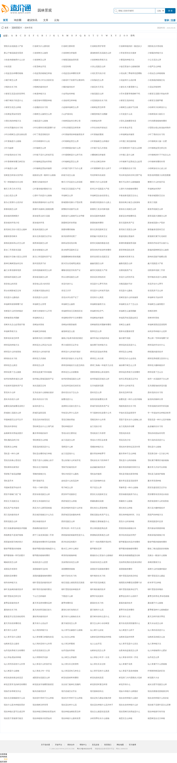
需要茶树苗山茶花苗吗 (99, 372)
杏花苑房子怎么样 (155, 290)
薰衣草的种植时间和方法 (129, 467)
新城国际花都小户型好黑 (71, 202)
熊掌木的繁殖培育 (126, 331)
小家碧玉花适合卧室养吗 (14, 94)
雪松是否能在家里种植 (128, 474)
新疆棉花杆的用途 (69, 223)
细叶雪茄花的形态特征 (128, 576)
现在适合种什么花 (69, 705)
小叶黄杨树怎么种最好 (99, 141)
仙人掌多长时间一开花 (128, 657)
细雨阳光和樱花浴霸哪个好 (130, 582)
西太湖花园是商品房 (98, 528)
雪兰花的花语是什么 (156, 440)
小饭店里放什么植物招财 (129, 66)
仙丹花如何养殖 (68, 650)
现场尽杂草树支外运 (12, 691)
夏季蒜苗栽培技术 (11, 603)
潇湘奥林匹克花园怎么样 (100, 53)
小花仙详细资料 (154, 87)
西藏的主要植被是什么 (99, 521)
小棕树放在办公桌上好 (157, 168)
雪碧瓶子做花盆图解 (12, 474)
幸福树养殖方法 (10, 331)
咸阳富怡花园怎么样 (41, 678)
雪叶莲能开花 (38, 481)
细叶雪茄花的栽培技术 (42, 582)
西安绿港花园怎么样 (41, 494)
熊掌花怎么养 (96, 331)
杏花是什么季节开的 (98, 284)
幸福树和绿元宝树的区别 (71, 311)
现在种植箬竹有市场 (156, 711)
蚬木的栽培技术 (39, 691)
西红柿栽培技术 (39, 521)
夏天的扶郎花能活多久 (42, 610)
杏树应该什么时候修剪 (128, 297)
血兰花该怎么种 (68, 440)
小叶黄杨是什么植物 (12, 141)
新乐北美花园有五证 (98, 229)
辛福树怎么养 (67, 195)
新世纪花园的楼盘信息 (99, 243)
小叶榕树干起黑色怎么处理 (130, 161)
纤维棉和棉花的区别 (156, 671)
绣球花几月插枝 (39, 358)
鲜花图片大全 (153, 678)
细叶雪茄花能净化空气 (128, 589)
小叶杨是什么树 (10, 168)
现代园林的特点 (97, 691)
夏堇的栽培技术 (125, 603)
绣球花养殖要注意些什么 (158, 358)
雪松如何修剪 (96, 474)
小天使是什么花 (125, 114)
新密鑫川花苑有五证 (98, 236)
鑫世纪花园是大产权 (98, 270)
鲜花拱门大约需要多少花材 (130, 678)
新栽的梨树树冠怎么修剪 (158, 250)
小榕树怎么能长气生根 (128, 107)
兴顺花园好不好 (125, 284)
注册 (173, 20)
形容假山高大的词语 (41, 284)
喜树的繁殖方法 (154, 562)
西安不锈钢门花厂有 (12, 494)
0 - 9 (126, 36)
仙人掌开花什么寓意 (12, 637)
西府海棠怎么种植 (69, 501)
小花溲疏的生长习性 (98, 100)
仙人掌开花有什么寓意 (99, 671)
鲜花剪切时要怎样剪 (98, 684)
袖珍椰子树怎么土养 (127, 365)
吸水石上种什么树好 (70, 548)
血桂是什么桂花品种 (70, 481)
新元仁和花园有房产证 (42, 257)
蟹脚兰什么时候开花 (156, 182)
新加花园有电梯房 (97, 216)
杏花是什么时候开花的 (99, 290)
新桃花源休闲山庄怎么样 (14, 243)
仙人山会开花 (96, 644)
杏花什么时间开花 (126, 277)
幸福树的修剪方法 (97, 304)
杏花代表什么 (67, 284)
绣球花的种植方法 (11, 345)
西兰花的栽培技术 (11, 515)
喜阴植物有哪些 (125, 569)
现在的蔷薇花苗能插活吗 (158, 691)
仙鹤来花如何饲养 (126, 637)
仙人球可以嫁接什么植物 (71, 630)
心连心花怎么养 (10, 195)
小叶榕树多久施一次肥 (157, 141)
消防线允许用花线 (155, 46)
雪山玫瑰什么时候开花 (71, 460)
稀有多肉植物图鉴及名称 (129, 555)
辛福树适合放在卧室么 (99, 195)
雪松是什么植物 (154, 447)
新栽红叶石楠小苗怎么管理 (15, 257)
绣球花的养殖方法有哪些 (129, 372)
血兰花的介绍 (96, 426)
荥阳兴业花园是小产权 (13, 46)
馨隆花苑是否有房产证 (71, 270)
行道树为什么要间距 (41, 46)
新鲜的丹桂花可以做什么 (158, 243)
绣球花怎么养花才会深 (42, 345)
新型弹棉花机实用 (126, 250)
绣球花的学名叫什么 (156, 345)
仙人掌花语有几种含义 (71, 671)
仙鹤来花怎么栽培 (11, 644)
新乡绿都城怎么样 (40, 250)
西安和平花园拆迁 (69, 494)
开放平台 (58, 745)
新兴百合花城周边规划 (71, 263)
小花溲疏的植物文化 (156, 80)
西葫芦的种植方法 (155, 515)
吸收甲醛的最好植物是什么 (44, 548)
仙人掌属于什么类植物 (157, 664)
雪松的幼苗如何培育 (156, 433)
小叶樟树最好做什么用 (71, 148)
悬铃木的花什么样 (11, 399)
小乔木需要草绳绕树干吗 (129, 94)
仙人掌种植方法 (154, 644)
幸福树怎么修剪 (68, 304)
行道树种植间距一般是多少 (130, 46)
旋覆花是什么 (67, 399)
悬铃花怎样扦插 (125, 392)
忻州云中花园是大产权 (99, 189)
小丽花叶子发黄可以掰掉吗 (72, 80)
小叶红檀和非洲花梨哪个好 (44, 128)
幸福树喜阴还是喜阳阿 (157, 324)
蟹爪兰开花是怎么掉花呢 (71, 182)
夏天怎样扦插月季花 (156, 616)
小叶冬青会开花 (125, 128)
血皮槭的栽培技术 (97, 467)
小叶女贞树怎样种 (97, 161)
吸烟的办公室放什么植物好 (101, 555)
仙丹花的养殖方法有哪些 (14, 650)
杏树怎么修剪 (124, 324)
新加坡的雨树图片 (11, 216)
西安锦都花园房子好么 (128, 494)
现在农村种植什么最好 (128, 698)
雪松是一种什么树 (11, 453)
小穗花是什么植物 (40, 121)
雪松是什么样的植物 (127, 460)
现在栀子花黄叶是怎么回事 (159, 705)
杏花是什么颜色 (125, 290)
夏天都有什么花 (97, 610)
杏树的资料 (152, 311)
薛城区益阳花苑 (39, 413)
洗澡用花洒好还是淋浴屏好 (130, 562)
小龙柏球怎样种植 (69, 100)
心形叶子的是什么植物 (42, 195)
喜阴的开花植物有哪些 (99, 569)
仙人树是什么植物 (11, 671)
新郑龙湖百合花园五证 (99, 257)
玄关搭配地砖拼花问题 (157, 386)
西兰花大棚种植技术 (156, 508)
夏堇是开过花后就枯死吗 (14, 616)
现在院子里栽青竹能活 (13, 718)
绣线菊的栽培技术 (155, 352)
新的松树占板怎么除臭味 (129, 202)
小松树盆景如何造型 (12, 114)
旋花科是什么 (38, 406)
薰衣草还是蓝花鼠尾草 (128, 481)
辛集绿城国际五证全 (156, 195)
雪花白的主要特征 (69, 433)
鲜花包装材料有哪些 (70, 678)
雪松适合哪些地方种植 (42, 453)
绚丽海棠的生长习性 (127, 406)
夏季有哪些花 (67, 603)
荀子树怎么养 (67, 487)
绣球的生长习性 (10, 358)
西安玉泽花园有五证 (41, 501)
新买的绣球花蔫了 (69, 236)
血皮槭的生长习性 (155, 426)
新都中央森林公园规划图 (43, 209)
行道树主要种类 (68, 46)
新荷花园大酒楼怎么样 (157, 216)
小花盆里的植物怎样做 (42, 73)
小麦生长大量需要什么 (128, 87)
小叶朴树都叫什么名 (41, 141)
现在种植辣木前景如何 (42, 718)
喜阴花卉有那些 (10, 569)
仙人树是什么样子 (126, 630)
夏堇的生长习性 (97, 603)
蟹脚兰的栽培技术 (40, 182)
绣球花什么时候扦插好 (71, 352)
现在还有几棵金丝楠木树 (100, 698)
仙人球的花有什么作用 (42, 644)
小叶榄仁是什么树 (126, 155)
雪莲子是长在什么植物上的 (130, 419)
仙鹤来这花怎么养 (97, 650)
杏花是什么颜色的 (11, 297)
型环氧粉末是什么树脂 (157, 277)
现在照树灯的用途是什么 (129, 711)
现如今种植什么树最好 (128, 691)
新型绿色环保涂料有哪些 (100, 250)
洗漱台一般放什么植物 (157, 555)
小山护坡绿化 (67, 114)
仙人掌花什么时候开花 (42, 664)
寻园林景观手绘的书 (12, 487)
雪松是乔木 (8, 481)
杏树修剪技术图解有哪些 (100, 324)
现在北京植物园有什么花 (14, 698)
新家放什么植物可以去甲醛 (72, 216)
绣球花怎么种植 (125, 352)
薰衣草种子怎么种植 (127, 453)
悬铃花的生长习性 (155, 392)
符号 (133, 36)
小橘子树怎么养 (10, 80)
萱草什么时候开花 (126, 386)
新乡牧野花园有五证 (70, 250)
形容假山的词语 (10, 284)
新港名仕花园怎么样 (127, 209)
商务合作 (70, 745)
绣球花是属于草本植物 (42, 372)
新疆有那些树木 (10, 236)
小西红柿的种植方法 (12, 121)
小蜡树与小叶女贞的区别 (43, 80)
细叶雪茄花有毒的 (155, 589)
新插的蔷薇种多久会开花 (43, 202)
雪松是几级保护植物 (156, 474)
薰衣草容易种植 (154, 481)
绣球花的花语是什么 (127, 345)
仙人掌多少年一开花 (41, 671)
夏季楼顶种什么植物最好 (158, 610)
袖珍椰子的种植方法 (98, 345)
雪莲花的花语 (124, 433)
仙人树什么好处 (97, 630)
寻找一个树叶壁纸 (40, 487)
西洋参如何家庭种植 (156, 528)
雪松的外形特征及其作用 (129, 447)
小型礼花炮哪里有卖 (127, 121)
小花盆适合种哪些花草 (71, 73)
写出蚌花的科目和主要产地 (130, 175)
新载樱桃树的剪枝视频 (71, 257)
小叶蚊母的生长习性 (12, 155)
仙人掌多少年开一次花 (99, 657)
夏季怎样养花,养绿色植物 (158, 596)
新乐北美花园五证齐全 (42, 236)
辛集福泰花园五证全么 (128, 195)
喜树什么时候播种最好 (157, 569)
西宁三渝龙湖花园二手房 (43, 535)
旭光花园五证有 (39, 386)
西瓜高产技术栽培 (11, 508)
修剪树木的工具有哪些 (42, 338)
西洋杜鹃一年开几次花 (71, 528)
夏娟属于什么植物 (155, 603)
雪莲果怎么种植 (10, 447)
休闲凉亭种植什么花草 (157, 331)
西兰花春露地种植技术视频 (15, 528)
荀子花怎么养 (96, 487)
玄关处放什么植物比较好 (43, 392)
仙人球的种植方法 (40, 630)
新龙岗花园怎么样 (40, 229)
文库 (45, 20)
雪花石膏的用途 (68, 419)
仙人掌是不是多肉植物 (128, 671)
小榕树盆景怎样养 (97, 107)
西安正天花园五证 (11, 501)
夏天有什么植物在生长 (71, 616)
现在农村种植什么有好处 (158, 698)
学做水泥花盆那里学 (127, 413)
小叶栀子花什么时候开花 (43, 155)
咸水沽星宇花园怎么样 (157, 684)
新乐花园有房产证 (126, 223)
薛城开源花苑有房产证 (99, 406)
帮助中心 (83, 745)
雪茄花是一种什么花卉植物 (159, 419)
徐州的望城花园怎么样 (71, 379)
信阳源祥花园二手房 (156, 270)
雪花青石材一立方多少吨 (158, 453)
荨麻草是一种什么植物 (128, 487)
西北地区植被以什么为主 (43, 515)
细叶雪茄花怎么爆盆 (156, 576)
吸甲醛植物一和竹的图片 (14, 555)
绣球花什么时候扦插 (41, 352)
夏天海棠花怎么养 (69, 623)
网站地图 (120, 745)
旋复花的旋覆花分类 (98, 399)
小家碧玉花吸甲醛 (155, 100)
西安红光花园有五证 (98, 494)
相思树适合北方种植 (156, 718)
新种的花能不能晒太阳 (157, 257)
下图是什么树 (67, 596)
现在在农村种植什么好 (128, 705)
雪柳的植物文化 (39, 474)
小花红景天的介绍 (97, 73)
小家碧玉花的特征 (126, 100)
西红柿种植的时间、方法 (129, 515)
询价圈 (17, 20)
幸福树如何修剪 (97, 318)
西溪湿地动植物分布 (127, 528)
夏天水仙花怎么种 (155, 623)
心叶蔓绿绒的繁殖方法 (42, 189)
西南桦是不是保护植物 (13, 535)
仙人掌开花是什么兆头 (128, 644)
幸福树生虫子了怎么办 (128, 304)
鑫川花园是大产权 (155, 263)
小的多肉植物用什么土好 (14, 60)
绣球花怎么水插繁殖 (70, 372)
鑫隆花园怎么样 (125, 263)
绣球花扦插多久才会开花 (71, 358)
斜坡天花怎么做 (68, 175)
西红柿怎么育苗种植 (98, 508)
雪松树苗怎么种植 (40, 440)
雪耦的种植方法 (97, 447)
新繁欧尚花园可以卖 (70, 209)
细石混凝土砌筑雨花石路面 (72, 582)
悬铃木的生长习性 (40, 399)
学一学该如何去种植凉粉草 (159, 413)
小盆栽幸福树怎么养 (70, 107)
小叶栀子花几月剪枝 (98, 148)
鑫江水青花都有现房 (12, 270)
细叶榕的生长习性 (97, 576)
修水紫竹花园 (124, 338)
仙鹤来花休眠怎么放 (156, 637)
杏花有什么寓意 (97, 297)
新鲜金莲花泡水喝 (69, 243)
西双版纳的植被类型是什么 (72, 535)
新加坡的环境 (38, 223)
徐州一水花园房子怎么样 (158, 379)
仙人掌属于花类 (125, 664)
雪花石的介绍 (124, 440)
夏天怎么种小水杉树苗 (99, 623)
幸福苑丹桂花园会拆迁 (128, 318)
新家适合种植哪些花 (127, 216)
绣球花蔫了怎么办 (155, 372)
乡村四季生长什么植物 (99, 718)
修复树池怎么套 (68, 331)
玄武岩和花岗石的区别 (71, 386)
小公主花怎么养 (154, 60)
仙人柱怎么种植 (68, 637)
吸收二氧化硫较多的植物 (158, 548)
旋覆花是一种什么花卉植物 (130, 399)
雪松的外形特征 (10, 426)
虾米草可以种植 (154, 582)
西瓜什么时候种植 (126, 521)
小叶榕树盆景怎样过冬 (157, 148)
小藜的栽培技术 (68, 87)
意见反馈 (95, 745)
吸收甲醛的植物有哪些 (157, 542)
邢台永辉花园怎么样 (70, 277)
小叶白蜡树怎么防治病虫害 (15, 134)
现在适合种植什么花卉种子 (101, 705)
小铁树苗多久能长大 (156, 114)
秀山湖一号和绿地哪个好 (158, 338)
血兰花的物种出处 (97, 481)
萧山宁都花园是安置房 (13, 53)
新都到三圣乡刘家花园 (99, 209)
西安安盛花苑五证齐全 (157, 487)
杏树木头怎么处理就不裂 (14, 324)
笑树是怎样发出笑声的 (13, 175)
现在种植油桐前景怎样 (71, 711)
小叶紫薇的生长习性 (127, 168)
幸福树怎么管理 (39, 304)
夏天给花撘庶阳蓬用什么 (129, 623)
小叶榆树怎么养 (39, 148)
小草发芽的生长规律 (127, 53)
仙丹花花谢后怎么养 (41, 650)
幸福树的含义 (38, 318)
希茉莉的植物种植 (69, 555)
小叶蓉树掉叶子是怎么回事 (130, 148)
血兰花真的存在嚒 (126, 426)
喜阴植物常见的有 (40, 569)
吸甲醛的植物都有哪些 (128, 548)
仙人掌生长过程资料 (70, 664)
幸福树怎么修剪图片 (156, 304)
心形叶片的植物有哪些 (128, 189)
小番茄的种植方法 (126, 60)
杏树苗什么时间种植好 (13, 311)
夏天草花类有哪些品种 (42, 603)
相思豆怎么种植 (125, 718)
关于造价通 (45, 745)
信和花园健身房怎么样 (42, 270)
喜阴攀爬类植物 (68, 569)
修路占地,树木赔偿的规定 (72, 338)
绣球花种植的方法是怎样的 (72, 365)
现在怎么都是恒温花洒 (99, 711)
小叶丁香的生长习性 (156, 134)
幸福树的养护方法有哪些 (71, 318)
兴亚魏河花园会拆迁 (41, 290)
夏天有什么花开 (10, 630)
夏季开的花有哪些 (126, 610)
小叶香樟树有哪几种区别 (14, 161)
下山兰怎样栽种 (39, 596)
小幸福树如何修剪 (126, 134)
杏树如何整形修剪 (69, 324)
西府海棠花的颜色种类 (71, 515)
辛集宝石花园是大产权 (71, 189)
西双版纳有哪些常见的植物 (44, 542)
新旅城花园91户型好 (156, 223)
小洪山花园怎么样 (97, 66)
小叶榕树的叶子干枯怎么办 (159, 155)
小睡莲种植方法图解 (98, 114)
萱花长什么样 (9, 392)
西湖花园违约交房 (155, 521)
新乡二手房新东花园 (12, 250)
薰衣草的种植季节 (97, 453)
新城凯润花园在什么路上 (100, 202)
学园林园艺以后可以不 (13, 419)
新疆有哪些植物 (68, 229)
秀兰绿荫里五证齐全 (70, 345)
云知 (56, 20)
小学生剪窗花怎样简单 (71, 128)
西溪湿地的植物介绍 (156, 535)
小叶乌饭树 (8, 148)
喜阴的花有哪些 (10, 576)
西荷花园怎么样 (10, 521)
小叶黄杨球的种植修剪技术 (72, 134)
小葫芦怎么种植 (154, 66)
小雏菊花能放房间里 (70, 60)
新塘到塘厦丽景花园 (127, 243)
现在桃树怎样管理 (40, 705)
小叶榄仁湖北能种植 (127, 141)
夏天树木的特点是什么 (99, 616)
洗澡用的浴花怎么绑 (70, 562)
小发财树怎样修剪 (69, 53)
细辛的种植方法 (10, 582)
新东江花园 (152, 202)
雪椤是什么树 (67, 447)
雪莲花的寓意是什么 (41, 447)
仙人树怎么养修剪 (69, 657)
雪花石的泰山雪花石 (12, 460)
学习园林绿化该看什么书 (100, 413)
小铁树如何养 (96, 121)
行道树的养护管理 (97, 46)
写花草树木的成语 (97, 175)
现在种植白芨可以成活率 (14, 711)
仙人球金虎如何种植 (12, 657)
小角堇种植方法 (39, 94)
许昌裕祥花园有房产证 (13, 386)
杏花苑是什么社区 (40, 297)
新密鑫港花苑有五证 (156, 229)
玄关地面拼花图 (97, 386)
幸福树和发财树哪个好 (13, 304)
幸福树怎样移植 (39, 331)
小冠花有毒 (66, 66)
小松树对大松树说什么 (157, 107)
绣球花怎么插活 (10, 365)
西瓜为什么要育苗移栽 (42, 508)
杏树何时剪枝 (153, 318)
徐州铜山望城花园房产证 (43, 379)
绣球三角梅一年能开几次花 (101, 365)
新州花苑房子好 (39, 263)
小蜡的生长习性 (10, 87)
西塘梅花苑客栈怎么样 (99, 535)
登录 (166, 20)
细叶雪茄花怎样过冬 (12, 596)
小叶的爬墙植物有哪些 (157, 121)
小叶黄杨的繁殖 (97, 134)
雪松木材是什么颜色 (70, 474)
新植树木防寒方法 (126, 257)
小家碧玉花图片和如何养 (158, 94)
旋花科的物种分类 (155, 399)
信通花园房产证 (125, 270)
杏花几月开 (66, 290)
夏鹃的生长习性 (10, 610)
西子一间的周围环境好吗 (100, 542)
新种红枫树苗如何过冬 (13, 263)
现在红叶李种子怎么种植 (71, 698)
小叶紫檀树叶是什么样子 (100, 168)
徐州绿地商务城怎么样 (13, 379)
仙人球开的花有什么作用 (14, 664)
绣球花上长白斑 (97, 358)
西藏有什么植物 (125, 501)
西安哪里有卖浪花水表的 (158, 494)
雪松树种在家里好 (11, 467)
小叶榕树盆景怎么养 (70, 141)
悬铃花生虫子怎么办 (70, 392)
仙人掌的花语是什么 (156, 630)
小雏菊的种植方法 (155, 53)
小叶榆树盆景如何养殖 (42, 161)
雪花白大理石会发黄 (98, 440)
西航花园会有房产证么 (99, 515)
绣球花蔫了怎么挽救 (12, 372)
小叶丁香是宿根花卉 (41, 134)
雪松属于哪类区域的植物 (158, 460)
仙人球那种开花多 (40, 657)
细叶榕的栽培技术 (97, 589)
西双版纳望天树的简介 (13, 542)
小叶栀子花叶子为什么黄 (71, 168)
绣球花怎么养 (38, 365)
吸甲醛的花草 (96, 548)
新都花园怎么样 (10, 209)
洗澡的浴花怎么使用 (98, 562)
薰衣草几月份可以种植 (157, 467)
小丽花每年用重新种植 (42, 100)
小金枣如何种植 (68, 94)
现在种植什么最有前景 (71, 718)
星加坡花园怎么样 (40, 277)
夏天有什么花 (124, 616)
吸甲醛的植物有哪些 (41, 555)
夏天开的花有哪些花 (12, 623)
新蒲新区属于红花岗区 (157, 236)
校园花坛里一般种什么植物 (44, 175)
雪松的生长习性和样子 (99, 460)
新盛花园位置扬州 (126, 236)
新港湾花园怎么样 (155, 209)
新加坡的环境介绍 (11, 223)
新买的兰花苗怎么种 (127, 229)
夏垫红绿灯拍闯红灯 (70, 610)
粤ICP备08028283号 (84, 749)
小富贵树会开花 (39, 66)
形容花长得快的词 (97, 277)
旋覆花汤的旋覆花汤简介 (14, 406)
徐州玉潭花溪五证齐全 (128, 379)
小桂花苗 (8, 66)
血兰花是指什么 (68, 453)
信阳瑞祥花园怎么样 (12, 277)
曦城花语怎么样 (10, 562)
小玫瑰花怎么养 (97, 80)
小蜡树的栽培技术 (40, 87)
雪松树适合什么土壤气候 (43, 426)
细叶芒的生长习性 (69, 576)
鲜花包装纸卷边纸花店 (13, 678)
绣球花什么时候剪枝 (12, 352)
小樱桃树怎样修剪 (97, 155)
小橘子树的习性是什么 (13, 100)
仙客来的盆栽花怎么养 (128, 650)
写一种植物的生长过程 (13, 182)
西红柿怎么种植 (125, 508)
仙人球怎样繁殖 (68, 644)
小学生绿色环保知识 (98, 128)
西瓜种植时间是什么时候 (71, 508)
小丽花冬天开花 (97, 87)
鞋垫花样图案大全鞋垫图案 (159, 175)
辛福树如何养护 (154, 189)
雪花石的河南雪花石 (41, 419)
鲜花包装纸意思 (97, 678)
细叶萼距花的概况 (97, 582)
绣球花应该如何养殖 (98, 352)
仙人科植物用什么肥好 (157, 650)
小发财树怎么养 (39, 60)
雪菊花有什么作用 (97, 419)
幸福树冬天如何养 (155, 297)
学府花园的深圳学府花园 (158, 406)
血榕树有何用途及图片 (13, 433)
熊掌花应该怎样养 (11, 338)
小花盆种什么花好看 (127, 80)
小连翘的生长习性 (40, 107)
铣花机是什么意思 (40, 562)
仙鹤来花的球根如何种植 (100, 637)
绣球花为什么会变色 (127, 358)
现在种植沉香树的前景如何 (44, 711)
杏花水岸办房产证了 (70, 297)
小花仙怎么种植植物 (156, 73)
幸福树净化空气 (97, 311)
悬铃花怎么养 (96, 392)
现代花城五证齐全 (69, 691)
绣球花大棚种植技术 (156, 365)
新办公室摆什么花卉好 (13, 202)
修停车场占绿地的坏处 (99, 338)
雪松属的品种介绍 (11, 440)
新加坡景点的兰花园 (41, 216)
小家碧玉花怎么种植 (12, 107)
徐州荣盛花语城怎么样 (99, 379)
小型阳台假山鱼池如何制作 (159, 128)
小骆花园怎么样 (97, 94)
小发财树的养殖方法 (98, 60)
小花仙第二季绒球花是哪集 (130, 73)
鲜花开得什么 (124, 684)
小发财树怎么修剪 (40, 53)
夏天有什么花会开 (40, 623)
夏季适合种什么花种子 (128, 596)
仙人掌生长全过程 (97, 664)
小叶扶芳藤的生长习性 (13, 128)
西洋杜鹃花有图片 (69, 542)
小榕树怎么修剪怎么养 (42, 114)
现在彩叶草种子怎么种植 (43, 698)
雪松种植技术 (67, 426)
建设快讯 (32, 20)
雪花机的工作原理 (97, 433)
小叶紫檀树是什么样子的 (71, 155)
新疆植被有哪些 (97, 223)
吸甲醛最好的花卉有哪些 (129, 542)
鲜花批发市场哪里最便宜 (43, 684)
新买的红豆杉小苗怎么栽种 (15, 229)
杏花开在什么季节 (155, 284)
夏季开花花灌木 (97, 596)
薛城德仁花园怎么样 (12, 413)
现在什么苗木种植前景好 (14, 705)
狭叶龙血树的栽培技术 (13, 589)
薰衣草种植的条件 (40, 433)
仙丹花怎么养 (153, 657)
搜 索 (170, 11)
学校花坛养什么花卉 (70, 413)
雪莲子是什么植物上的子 (43, 460)
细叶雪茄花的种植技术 (71, 589)
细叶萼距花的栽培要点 (42, 589)
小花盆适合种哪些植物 (13, 73)
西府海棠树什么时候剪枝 (158, 501)
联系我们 (107, 745)
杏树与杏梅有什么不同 (42, 311)
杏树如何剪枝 (38, 324)
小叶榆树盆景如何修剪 (42, 168)
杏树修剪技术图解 (11, 318)
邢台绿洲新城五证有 (12, 290)
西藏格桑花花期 (97, 501)
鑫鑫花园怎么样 (97, 263)
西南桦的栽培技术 (40, 528)
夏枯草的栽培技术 (40, 616)
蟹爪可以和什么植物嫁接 (129, 182)
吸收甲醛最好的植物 (12, 548)
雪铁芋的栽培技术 (69, 467)
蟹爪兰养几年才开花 (12, 189)
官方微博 (132, 745)
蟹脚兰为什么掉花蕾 (98, 182)
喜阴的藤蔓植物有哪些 (42, 576)
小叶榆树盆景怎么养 (70, 161)
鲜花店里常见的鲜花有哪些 (15, 684)
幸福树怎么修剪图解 (127, 311)
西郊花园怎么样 (68, 521)
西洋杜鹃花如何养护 (127, 535)
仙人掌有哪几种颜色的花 (43, 637)
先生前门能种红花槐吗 (71, 684)
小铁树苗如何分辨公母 (71, 121)
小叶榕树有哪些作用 (156, 161)
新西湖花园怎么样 (40, 243)
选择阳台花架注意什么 (71, 406)
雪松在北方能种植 (40, 467)
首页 (5, 20)
